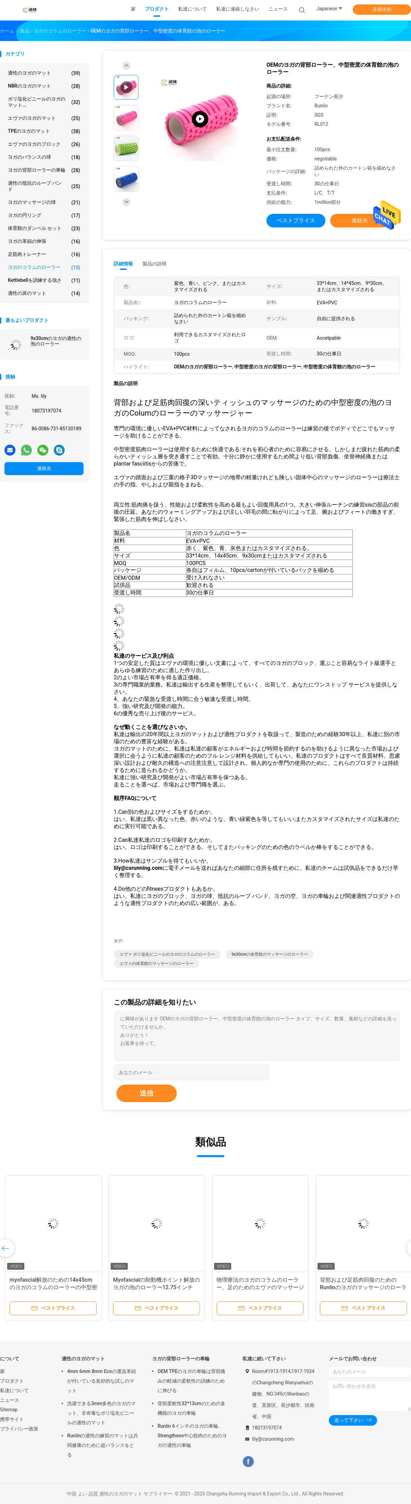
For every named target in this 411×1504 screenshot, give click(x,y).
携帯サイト (12, 1419)
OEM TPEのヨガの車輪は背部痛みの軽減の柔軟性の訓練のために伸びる (191, 1381)
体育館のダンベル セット (44, 228)
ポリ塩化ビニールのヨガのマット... (44, 102)
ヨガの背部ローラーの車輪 (44, 170)
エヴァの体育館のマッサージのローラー (157, 963)
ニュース (9, 1400)
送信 (146, 1093)
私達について (14, 1390)
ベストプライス (296, 220)
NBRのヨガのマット (44, 86)
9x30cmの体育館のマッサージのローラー (270, 954)
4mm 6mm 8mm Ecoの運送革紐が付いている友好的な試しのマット (101, 1381)
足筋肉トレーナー (44, 254)
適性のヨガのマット (44, 73)
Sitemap (8, 1409)
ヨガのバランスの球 (44, 157)
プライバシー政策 (19, 1428)
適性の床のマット (44, 293)
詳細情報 (123, 263)
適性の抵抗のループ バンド (44, 186)
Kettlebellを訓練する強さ (44, 280)
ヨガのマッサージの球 (44, 202)
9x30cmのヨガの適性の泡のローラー (55, 341)
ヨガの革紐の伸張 (44, 241)
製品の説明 (154, 263)
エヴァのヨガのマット (44, 118)
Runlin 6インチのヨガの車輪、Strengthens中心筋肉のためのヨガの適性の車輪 (192, 1435)
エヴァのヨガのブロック (44, 144)
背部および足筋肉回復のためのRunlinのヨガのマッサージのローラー (363, 1287)
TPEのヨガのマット (44, 131)
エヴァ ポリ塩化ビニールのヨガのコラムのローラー (167, 954)
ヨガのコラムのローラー (44, 267)
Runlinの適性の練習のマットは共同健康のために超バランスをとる (102, 1445)
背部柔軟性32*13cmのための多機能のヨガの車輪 (191, 1408)
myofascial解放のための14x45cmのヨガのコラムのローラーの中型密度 (53, 1287)
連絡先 (44, 468)
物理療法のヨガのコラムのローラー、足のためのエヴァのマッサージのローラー (260, 1287)
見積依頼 (381, 9)
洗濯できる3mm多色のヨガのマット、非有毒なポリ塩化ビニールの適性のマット (101, 1413)
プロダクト (12, 1381)
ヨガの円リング (44, 215)
